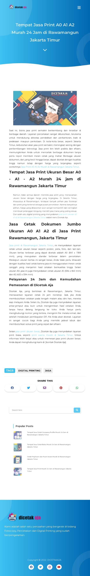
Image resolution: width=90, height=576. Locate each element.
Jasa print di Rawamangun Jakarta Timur (32, 244)
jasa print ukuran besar (29, 325)
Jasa (48, 370)
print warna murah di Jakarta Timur (51, 328)
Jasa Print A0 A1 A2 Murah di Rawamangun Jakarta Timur (49, 169)
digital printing (29, 370)
